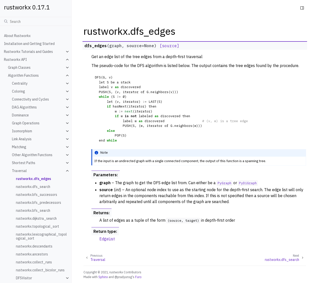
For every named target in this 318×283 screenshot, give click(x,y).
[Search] (35, 21)
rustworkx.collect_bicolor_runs (40, 270)
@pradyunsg (123, 277)
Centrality (20, 83)
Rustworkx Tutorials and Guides (28, 51)
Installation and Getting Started (29, 43)
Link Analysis (22, 139)
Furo (138, 277)
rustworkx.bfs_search (33, 210)
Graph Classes (19, 67)
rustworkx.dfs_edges (33, 179)
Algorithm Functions (23, 75)
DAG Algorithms (24, 107)
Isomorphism (22, 131)
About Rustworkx (17, 36)
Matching (19, 147)
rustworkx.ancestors (32, 254)
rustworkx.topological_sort (37, 226)
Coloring (18, 91)
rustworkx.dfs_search (33, 186)
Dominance (20, 115)
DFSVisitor (24, 278)
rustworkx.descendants (34, 246)
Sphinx (103, 277)
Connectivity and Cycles (30, 99)
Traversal (19, 171)
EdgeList (107, 238)
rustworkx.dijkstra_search (36, 218)
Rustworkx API (15, 59)
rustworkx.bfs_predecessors (38, 202)
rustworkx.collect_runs (34, 262)
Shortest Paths (23, 163)
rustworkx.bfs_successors (36, 194)
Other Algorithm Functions (32, 155)
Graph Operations (26, 123)
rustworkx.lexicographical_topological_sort (41, 236)
